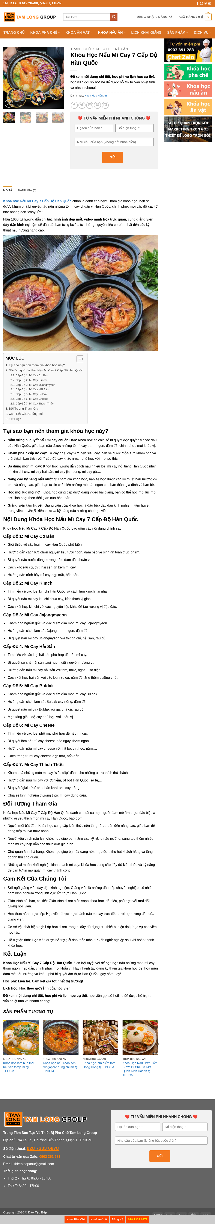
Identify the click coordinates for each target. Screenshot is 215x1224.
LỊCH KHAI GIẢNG (146, 32)
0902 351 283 (49, 1156)
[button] (155, 16)
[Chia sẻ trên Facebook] (74, 105)
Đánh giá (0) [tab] (27, 190)
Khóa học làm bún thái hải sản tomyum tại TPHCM (18, 1067)
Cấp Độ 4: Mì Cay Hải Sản (32, 389)
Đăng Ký (117, 1219)
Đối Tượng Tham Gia (23, 408)
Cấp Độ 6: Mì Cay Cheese (32, 398)
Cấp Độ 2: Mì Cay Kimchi (31, 380)
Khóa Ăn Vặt (79, 33)
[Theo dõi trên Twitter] (205, 3)
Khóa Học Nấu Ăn (112, 49)
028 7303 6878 (43, 1148)
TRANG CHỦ (14, 32)
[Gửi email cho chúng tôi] (209, 3)
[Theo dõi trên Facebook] (197, 3)
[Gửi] (113, 17)
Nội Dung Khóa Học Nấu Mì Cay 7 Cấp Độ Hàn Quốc (46, 370)
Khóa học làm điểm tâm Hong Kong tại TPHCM (99, 1065)
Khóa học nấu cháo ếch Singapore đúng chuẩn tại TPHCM (60, 1067)
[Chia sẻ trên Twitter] (82, 105)
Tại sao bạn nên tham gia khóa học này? (37, 365)
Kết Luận (15, 419)
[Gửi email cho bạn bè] (89, 105)
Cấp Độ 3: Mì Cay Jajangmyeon (35, 384)
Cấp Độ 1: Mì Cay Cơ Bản (32, 375)
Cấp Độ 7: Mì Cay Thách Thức (35, 403)
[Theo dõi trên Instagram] (201, 3)
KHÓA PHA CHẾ (45, 33)
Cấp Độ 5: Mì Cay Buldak (31, 394)
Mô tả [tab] (7, 190)
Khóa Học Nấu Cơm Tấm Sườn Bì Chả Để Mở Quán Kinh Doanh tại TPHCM (139, 1069)
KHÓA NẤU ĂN (112, 33)
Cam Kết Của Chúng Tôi (26, 413)
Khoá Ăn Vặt (98, 1219)
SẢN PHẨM (177, 33)
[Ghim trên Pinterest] (97, 105)
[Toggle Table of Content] (78, 359)
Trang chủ (80, 49)
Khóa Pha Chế (76, 1219)
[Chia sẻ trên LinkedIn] (105, 105)
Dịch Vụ (203, 33)
